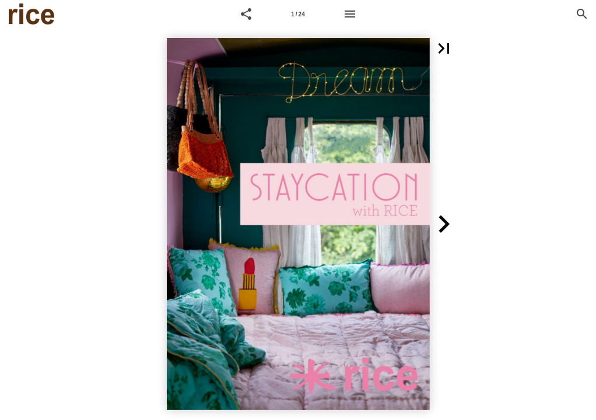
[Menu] (350, 14)
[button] (246, 14)
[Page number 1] (298, 14)
